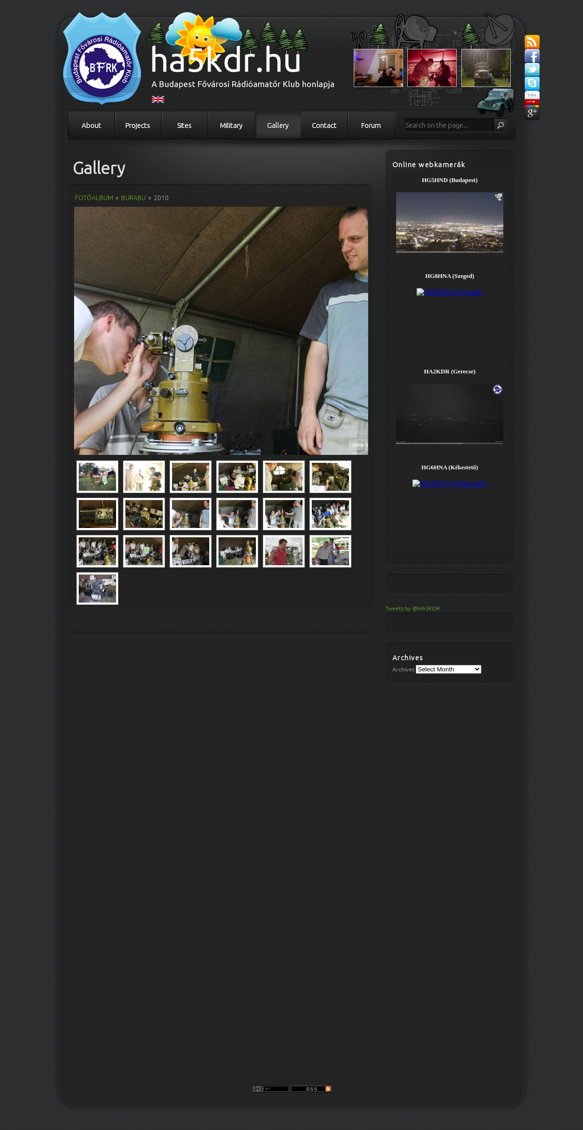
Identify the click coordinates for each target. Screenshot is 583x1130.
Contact (324, 125)
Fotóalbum (94, 198)
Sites (184, 125)
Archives (403, 669)
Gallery (277, 125)
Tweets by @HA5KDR (412, 608)
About (91, 125)
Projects (137, 125)
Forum (371, 125)
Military (231, 125)
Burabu (133, 198)
